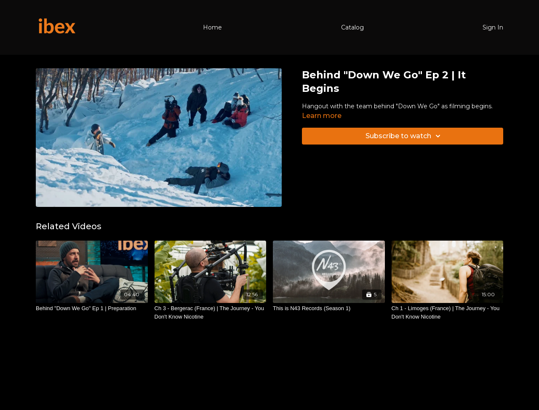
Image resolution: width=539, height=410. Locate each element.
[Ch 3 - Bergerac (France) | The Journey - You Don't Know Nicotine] (211, 312)
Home (212, 27)
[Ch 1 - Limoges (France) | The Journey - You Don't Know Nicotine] (448, 312)
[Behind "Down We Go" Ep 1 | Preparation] (92, 308)
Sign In (493, 27)
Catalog (352, 27)
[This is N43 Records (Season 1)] (329, 308)
